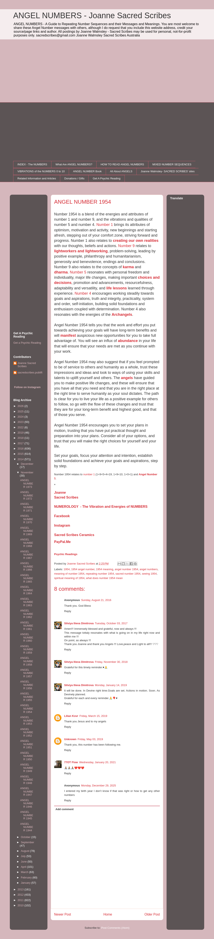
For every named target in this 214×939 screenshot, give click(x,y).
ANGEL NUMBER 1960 (26, 637)
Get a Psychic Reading (27, 342)
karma (128, 267)
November (27, 472)
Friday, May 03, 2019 (90, 739)
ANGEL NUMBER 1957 (26, 673)
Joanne (60, 492)
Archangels (122, 314)
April (24, 866)
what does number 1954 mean (104, 578)
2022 (21, 427)
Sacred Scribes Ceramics (74, 535)
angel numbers (149, 569)
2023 (21, 422)
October (26, 837)
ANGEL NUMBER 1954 (26, 708)
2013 (21, 889)
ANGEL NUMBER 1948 (26, 780)
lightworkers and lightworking (81, 251)
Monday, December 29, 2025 (98, 785)
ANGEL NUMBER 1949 (26, 768)
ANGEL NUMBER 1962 (26, 614)
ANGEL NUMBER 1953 (26, 720)
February (27, 877)
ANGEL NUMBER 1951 (26, 744)
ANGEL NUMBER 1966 (26, 566)
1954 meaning (104, 569)
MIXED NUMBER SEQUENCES (171, 164)
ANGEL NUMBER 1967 (26, 555)
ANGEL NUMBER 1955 (26, 697)
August (25, 850)
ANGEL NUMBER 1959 (26, 649)
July (24, 856)
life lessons (116, 288)
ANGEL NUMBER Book (87, 171)
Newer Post (62, 914)
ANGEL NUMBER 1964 (26, 590)
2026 (21, 406)
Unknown (70, 739)
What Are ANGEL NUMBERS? (74, 164)
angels (127, 378)
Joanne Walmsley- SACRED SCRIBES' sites (168, 171)
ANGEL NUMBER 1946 (26, 803)
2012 (21, 894)
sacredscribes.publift (30, 372)
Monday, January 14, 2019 (111, 685)
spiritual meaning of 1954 (69, 578)
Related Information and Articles (37, 178)
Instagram (62, 525)
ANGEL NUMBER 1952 (26, 732)
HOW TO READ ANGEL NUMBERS (122, 164)
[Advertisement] (107, 70)
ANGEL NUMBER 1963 (26, 602)
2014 (21, 459)
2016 (21, 448)
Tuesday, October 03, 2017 (111, 623)
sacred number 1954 (127, 573)
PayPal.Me (62, 542)
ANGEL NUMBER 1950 (26, 756)
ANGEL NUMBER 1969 (26, 531)
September (27, 842)
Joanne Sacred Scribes (27, 364)
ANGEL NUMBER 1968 (26, 543)
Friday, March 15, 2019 (93, 716)
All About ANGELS (121, 171)
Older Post (152, 914)
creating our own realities (135, 240)
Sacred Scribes (66, 497)
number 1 (89, 474)
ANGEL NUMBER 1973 (26, 483)
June (24, 861)
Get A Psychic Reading (106, 178)
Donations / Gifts (74, 178)
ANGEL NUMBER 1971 (26, 507)
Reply (67, 611)
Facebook (62, 516)
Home (107, 914)
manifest (68, 335)
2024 (21, 416)
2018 (21, 437)
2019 (21, 432)
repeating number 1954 (100, 573)
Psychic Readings (65, 554)
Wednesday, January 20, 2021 (97, 762)
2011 (21, 900)
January (26, 882)
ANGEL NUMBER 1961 (26, 626)
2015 (21, 453)
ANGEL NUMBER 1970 (26, 519)
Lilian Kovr (71, 716)
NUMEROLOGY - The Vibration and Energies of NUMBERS (101, 506)
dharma (61, 272)
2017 (21, 443)
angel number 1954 (126, 569)
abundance (128, 341)
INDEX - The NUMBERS (32, 164)
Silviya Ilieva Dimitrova (79, 623)
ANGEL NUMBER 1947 (26, 791)
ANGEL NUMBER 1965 (26, 578)
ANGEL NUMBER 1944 (26, 827)
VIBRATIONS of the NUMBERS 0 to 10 (41, 171)
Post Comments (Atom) (115, 927)
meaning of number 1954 (69, 573)
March (25, 872)
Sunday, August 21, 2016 (96, 600)
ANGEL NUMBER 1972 (26, 495)
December (27, 463)
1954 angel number (82, 569)
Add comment (65, 809)
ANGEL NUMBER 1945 (26, 815)
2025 (21, 411)
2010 (21, 905)
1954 (67, 569)
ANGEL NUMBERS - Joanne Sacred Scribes (92, 15)
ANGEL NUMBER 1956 (26, 685)
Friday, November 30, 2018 (111, 661)
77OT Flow (71, 762)
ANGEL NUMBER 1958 (26, 661)
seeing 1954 (149, 573)
